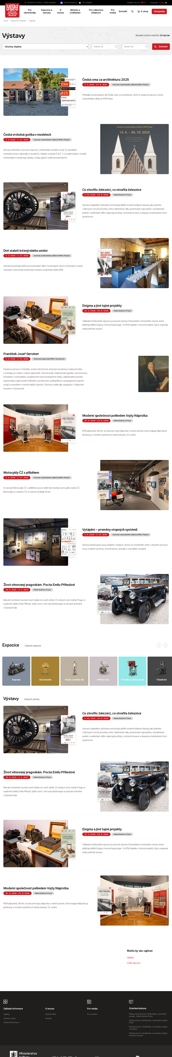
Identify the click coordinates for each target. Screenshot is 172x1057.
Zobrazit (161, 46)
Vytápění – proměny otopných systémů (110, 530)
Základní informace (13, 1009)
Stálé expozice (133, 963)
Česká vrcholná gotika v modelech (27, 135)
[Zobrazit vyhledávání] (132, 11)
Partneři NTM (50, 1014)
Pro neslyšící (87, 3)
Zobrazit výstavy (31, 699)
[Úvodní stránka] (12, 10)
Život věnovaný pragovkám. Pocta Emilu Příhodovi (39, 585)
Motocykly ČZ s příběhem (21, 473)
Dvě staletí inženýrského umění (25, 251)
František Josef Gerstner (21, 354)
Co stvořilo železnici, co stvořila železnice (111, 190)
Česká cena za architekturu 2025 (105, 80)
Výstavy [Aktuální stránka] (32, 21)
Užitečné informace (11, 1022)
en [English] (166, 3)
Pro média (92, 1009)
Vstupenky (159, 11)
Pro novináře (92, 1014)
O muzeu (49, 1009)
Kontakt (48, 1018)
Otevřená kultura (70, 3)
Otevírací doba (9, 1018)
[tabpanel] (86, 816)
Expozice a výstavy (18, 21)
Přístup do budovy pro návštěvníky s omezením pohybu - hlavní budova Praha (147, 1015)
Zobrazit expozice (33, 646)
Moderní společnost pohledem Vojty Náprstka (115, 416)
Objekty (130, 957)
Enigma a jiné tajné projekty (102, 306)
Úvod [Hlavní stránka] (5, 21)
